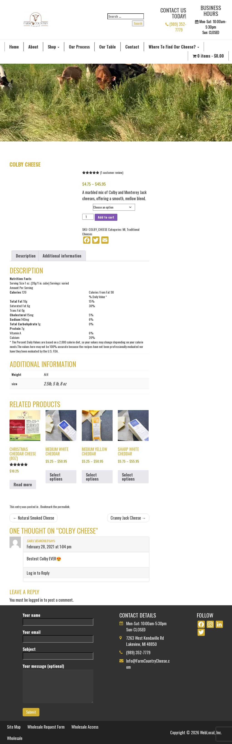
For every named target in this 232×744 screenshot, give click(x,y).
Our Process (79, 47)
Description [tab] (26, 256)
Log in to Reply (38, 573)
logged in (36, 600)
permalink (63, 506)
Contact (132, 47)
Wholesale (14, 738)
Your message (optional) (58, 683)
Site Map (14, 727)
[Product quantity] (88, 217)
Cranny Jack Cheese (128, 518)
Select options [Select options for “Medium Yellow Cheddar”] (92, 477)
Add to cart (106, 217)
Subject (58, 652)
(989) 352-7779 (175, 27)
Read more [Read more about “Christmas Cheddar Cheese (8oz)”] (23, 484)
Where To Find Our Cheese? (174, 47)
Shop (53, 47)
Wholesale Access (84, 727)
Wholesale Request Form (46, 727)
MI (124, 229)
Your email (58, 635)
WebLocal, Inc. (211, 732)
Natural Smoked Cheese (33, 518)
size (86, 206)
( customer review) (111, 172)
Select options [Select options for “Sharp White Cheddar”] (128, 477)
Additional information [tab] (62, 256)
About (33, 47)
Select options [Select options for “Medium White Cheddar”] (56, 477)
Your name (58, 618)
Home (14, 47)
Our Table (107, 47)
